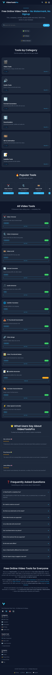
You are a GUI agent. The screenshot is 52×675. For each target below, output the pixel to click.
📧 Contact (4, 654)
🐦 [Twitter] (6, 611)
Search (46, 25)
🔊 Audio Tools (5, 619)
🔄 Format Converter (6, 643)
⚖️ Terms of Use (5, 659)
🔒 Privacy (16, 672)
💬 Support (35, 672)
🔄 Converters (5, 622)
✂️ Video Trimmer (6, 635)
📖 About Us (4, 652)
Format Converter (44, 581)
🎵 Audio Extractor (6, 645)
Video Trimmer (16, 581)
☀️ (46, 2)
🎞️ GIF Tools (4, 627)
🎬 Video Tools (5, 616)
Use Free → (8, 193)
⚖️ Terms (22, 672)
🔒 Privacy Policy (5, 657)
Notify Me (26, 380)
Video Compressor (31, 579)
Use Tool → (26, 226)
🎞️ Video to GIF (5, 640)
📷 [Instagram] (13, 611)
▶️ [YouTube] (2, 611)
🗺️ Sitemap (28, 672)
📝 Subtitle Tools (5, 629)
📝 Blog (3, 662)
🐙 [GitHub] (10, 611)
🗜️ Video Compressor (6, 638)
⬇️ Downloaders (5, 624)
